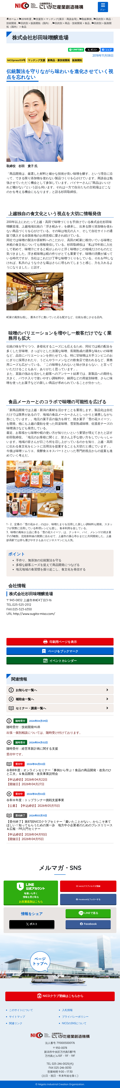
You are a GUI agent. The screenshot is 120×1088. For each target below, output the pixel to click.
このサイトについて (21, 1010)
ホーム (12, 18)
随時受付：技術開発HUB (23, 727)
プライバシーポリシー (75, 1016)
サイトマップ (17, 1016)
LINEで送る (88, 913)
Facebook (88, 924)
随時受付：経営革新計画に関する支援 (32, 748)
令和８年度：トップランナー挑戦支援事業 (35, 800)
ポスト (32, 924)
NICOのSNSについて (74, 1023)
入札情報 (67, 1010)
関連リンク (15, 1023)
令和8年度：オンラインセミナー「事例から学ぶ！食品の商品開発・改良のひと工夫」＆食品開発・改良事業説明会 (58, 772)
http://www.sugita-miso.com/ (34, 614)
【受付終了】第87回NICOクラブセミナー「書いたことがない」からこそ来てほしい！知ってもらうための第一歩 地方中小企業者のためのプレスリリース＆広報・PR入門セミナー (59, 825)
